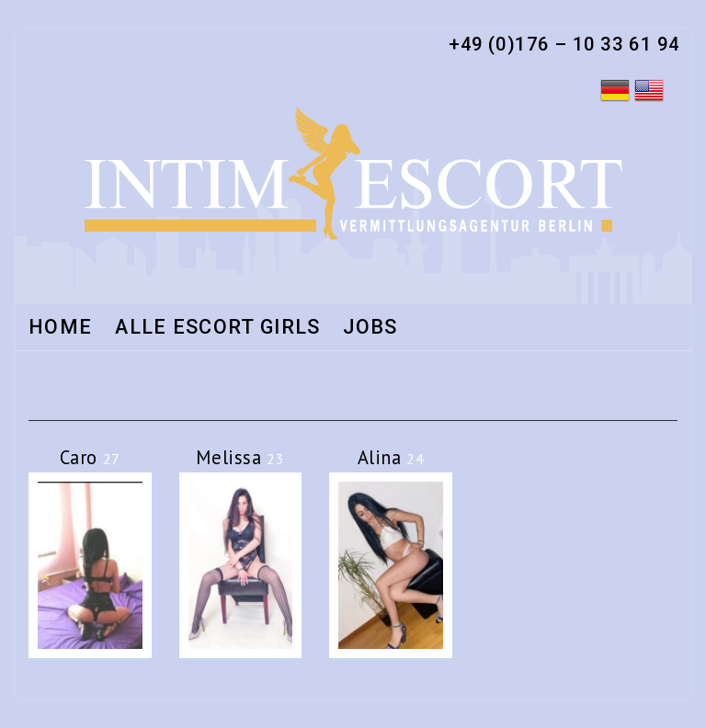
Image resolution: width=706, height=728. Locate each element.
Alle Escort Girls (217, 328)
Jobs (370, 328)
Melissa (240, 457)
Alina (391, 457)
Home (60, 328)
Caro (90, 457)
